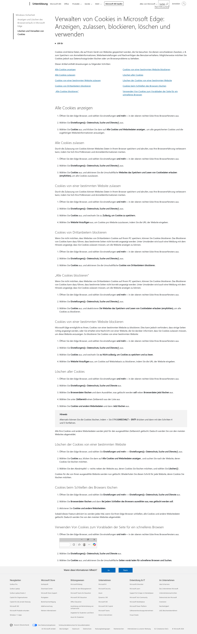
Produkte (75, 4)
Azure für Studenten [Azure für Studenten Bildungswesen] (77, 617)
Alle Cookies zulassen (65, 74)
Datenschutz (87, 629)
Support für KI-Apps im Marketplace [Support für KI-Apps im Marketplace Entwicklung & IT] (141, 593)
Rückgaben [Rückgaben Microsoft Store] (44, 597)
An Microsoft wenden (49, 629)
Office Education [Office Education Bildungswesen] (76, 602)
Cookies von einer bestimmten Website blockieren (146, 69)
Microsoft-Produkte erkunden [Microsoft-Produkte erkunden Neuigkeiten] (19, 610)
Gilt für (60, 43)
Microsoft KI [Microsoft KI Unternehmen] (102, 584)
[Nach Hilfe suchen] (163, 3)
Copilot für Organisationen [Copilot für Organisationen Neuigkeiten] (18, 597)
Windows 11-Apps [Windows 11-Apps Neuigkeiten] (16, 615)
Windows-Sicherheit (25, 14)
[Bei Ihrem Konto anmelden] (178, 3)
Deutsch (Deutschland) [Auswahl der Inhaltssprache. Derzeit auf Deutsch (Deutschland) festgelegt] (21, 625)
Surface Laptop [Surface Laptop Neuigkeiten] (15, 589)
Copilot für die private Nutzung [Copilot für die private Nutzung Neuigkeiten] (20, 602)
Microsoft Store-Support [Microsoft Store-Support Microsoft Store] (49, 593)
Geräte (87, 4)
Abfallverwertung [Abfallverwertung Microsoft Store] (46, 606)
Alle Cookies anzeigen (65, 69)
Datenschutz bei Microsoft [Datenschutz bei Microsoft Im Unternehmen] (168, 597)
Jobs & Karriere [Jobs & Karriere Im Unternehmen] (164, 584)
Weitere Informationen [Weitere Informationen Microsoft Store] (48, 610)
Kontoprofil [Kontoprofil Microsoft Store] (44, 584)
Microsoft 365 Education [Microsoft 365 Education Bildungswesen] (79, 597)
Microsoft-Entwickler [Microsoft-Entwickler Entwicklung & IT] (136, 584)
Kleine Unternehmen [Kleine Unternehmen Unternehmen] (105, 615)
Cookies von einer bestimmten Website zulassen (78, 80)
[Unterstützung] (40, 4)
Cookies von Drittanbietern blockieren (73, 85)
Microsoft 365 (55, 4)
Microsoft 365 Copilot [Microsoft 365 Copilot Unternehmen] (106, 606)
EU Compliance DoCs (161, 629)
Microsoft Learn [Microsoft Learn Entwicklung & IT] (135, 589)
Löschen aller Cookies (133, 74)
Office (66, 4)
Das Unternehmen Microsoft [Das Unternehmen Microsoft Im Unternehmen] (168, 589)
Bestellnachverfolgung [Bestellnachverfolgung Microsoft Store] (48, 602)
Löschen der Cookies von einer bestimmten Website (147, 80)
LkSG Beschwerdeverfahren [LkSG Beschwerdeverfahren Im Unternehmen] (168, 610)
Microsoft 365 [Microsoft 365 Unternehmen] (103, 602)
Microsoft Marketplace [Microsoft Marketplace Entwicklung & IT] (137, 602)
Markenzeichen (119, 629)
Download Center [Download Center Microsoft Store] (47, 589)
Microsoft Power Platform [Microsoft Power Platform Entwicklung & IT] (138, 606)
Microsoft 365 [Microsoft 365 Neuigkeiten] (14, 606)
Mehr (97, 4)
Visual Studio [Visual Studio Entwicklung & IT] (134, 615)
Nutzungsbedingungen (102, 629)
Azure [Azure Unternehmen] (100, 593)
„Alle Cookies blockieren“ (67, 91)
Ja (108, 570)
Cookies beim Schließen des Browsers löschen (144, 85)
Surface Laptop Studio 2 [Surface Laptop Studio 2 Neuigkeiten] (18, 593)
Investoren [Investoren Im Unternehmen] (162, 602)
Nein (125, 570)
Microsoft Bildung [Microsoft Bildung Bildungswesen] (76, 584)
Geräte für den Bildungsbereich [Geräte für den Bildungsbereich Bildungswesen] (81, 589)
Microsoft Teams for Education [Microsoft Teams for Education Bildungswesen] (81, 593)
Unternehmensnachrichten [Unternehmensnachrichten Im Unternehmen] (168, 593)
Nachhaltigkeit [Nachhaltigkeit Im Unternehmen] (164, 606)
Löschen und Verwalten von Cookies (31, 32)
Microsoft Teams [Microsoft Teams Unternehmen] (104, 610)
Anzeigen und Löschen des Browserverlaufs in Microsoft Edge (31, 22)
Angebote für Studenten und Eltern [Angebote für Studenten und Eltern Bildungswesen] (82, 613)
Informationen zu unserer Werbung (139, 629)
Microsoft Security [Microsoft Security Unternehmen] (105, 589)
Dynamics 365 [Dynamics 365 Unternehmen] (103, 597)
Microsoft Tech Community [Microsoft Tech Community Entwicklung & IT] (138, 597)
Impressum (75, 629)
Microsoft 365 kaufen (113, 4)
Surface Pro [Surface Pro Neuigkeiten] (13, 584)
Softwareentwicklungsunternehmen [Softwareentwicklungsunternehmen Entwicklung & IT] (141, 610)
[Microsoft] (19, 4)
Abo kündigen (63, 629)
